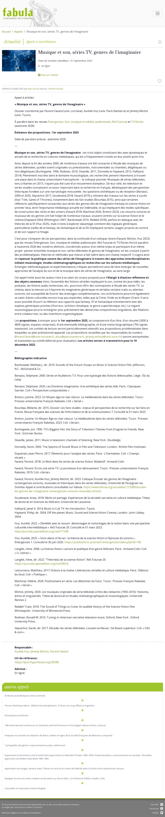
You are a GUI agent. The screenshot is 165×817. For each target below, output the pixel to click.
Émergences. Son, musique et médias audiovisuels (79, 122)
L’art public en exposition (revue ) (25, 788)
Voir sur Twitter (48, 75)
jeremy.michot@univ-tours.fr (104, 336)
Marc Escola (33, 88)
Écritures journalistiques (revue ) (25, 695)
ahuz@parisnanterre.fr (69, 336)
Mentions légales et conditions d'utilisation (21, 812)
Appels (18, 31)
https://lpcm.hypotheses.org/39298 (37, 662)
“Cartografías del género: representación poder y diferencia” (35, 745)
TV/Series (137, 122)
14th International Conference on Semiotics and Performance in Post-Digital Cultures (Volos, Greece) (55, 725)
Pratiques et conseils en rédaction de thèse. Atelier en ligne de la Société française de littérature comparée (58, 735)
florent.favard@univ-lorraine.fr (34, 336)
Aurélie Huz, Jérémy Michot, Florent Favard (41, 651)
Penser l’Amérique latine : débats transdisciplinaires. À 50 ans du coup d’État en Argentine (50, 705)
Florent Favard (55, 88)
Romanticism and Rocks (16, 715)
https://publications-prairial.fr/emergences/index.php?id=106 (102, 542)
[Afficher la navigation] (157, 13)
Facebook (156, 808)
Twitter (157, 812)
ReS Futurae (119, 122)
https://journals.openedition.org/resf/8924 (41, 563)
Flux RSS (157, 804)
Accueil (6, 31)
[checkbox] (160, 42)
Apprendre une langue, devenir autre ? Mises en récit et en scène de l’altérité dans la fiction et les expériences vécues (64, 768)
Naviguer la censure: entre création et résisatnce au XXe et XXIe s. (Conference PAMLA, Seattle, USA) (55, 778)
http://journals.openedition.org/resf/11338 (41, 531)
